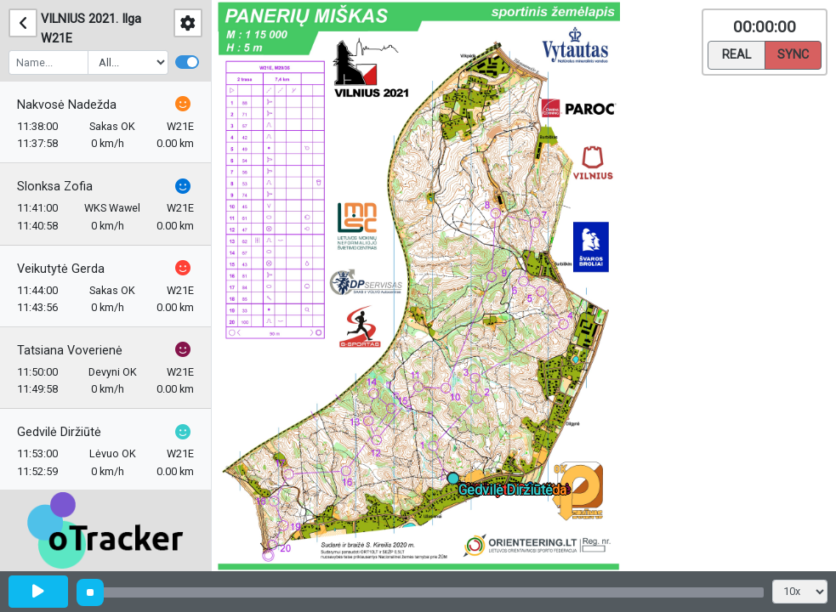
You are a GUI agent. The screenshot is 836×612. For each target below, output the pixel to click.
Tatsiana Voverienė (69, 350)
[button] (456, 481)
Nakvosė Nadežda (67, 105)
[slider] (90, 592)
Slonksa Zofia (55, 186)
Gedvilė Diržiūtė (59, 432)
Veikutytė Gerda (61, 269)
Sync (793, 53)
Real (736, 53)
